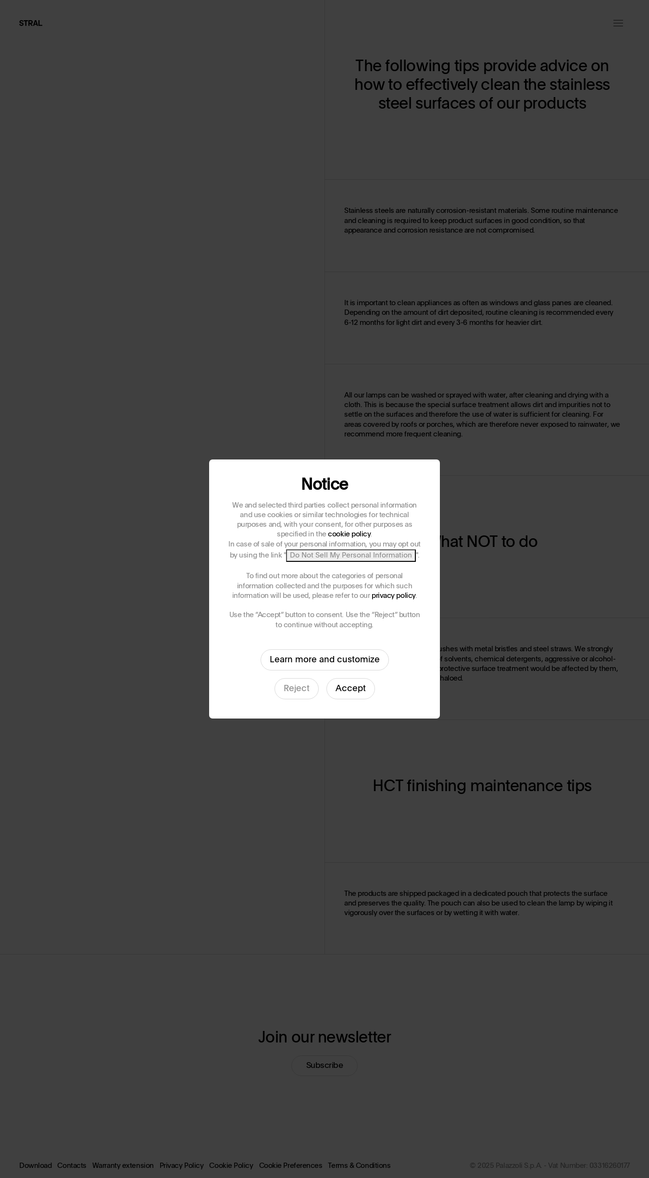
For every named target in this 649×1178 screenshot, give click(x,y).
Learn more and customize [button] (325, 660)
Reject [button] (297, 688)
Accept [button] (351, 688)
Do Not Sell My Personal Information (351, 555)
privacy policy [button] (393, 595)
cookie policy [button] (349, 534)
